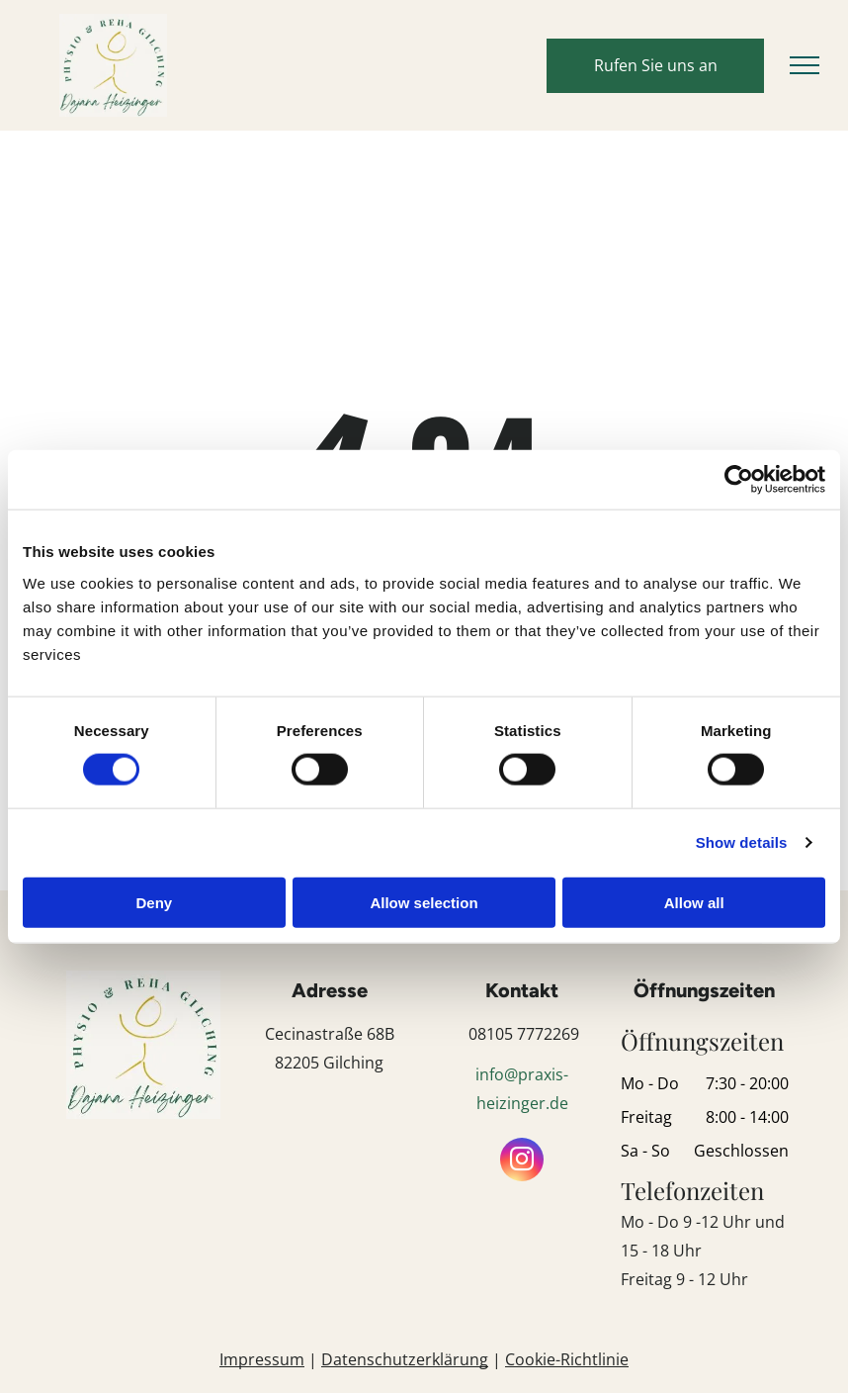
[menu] (804, 65)
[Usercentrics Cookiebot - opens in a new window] (738, 480)
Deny (153, 901)
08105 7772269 (523, 1034)
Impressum (261, 1359)
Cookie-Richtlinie (567, 1359)
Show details (742, 842)
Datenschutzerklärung (404, 1359)
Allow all (694, 901)
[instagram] (522, 1162)
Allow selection (423, 901)
